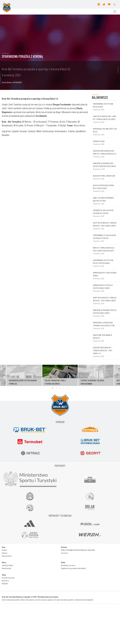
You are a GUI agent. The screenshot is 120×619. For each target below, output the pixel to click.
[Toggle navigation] (114, 11)
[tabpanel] (60, 375)
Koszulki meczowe (8, 577)
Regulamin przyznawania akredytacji (73, 568)
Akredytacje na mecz (68, 565)
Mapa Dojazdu (6, 568)
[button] (114, 4)
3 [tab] (60, 388)
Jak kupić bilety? (7, 565)
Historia (4, 553)
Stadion (4, 550)
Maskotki (5, 583)
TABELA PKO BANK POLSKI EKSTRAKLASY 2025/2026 (78, 550)
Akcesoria (5, 580)
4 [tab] (63, 388)
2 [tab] (56, 388)
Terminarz (64, 553)
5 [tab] (67, 388)
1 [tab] (52, 388)
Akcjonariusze (7, 556)
